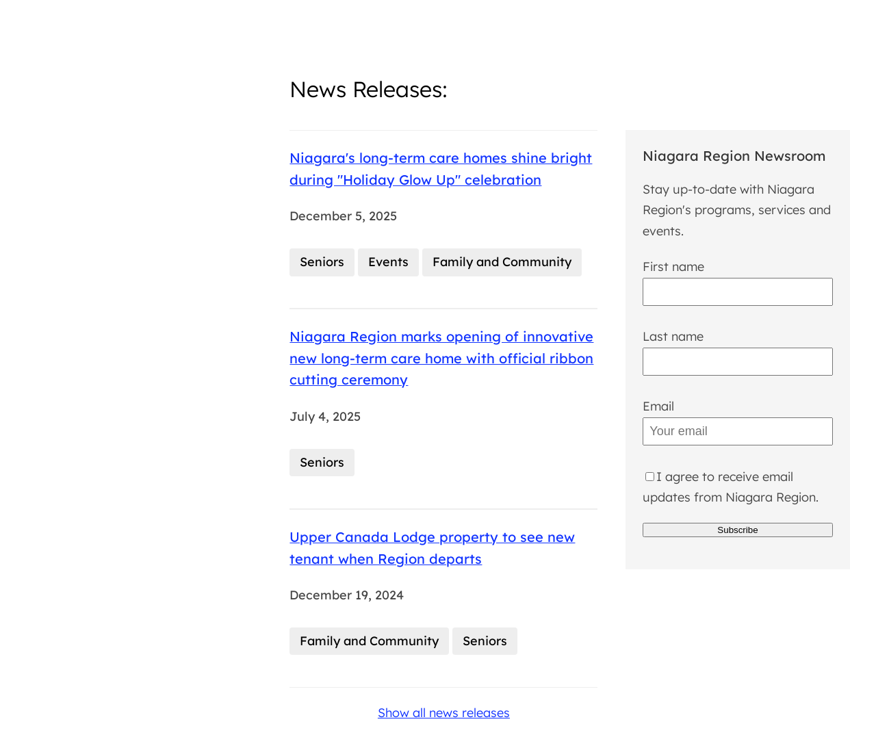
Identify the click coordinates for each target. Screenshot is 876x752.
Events (388, 262)
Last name (673, 336)
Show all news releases (444, 713)
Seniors (322, 262)
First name (673, 266)
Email (658, 406)
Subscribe (737, 530)
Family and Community (502, 262)
